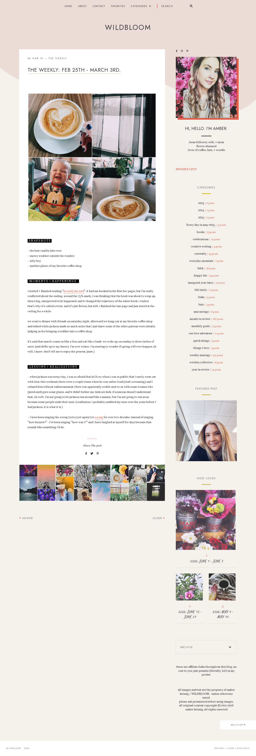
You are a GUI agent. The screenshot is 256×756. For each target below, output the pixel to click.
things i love (206, 348)
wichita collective (206, 362)
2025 (206, 217)
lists (206, 304)
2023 (206, 203)
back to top (238, 724)
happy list (206, 275)
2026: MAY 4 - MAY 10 (222, 614)
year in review (206, 369)
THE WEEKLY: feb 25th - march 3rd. (74, 69)
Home (68, 6)
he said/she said (73, 291)
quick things (206, 341)
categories (139, 6)
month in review (206, 319)
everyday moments (206, 261)
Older (159, 518)
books (206, 232)
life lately (206, 290)
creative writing (206, 246)
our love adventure (206, 333)
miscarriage (206, 312)
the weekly (57, 58)
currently (206, 254)
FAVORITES (118, 6)
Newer (26, 518)
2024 (206, 210)
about (82, 6)
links (206, 297)
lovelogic (243, 748)
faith (206, 268)
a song (99, 417)
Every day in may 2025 (206, 225)
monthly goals (206, 326)
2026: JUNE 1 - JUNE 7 (206, 561)
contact (99, 6)
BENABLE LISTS (186, 169)
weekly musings (206, 355)
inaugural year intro (206, 283)
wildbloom (128, 27)
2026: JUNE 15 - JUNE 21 (190, 614)
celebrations (206, 239)
